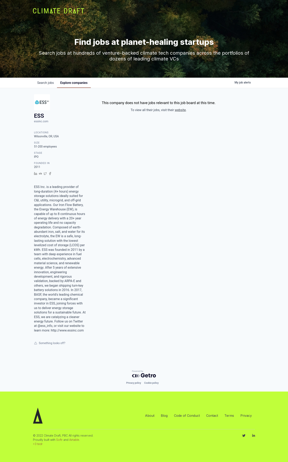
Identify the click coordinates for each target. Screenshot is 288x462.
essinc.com (41, 121)
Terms (229, 416)
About (149, 416)
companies (73, 83)
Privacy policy (133, 383)
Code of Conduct (187, 416)
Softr (59, 439)
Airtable (74, 439)
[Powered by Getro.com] (144, 374)
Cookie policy (151, 383)
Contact (212, 416)
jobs (45, 83)
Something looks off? (49, 343)
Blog (164, 416)
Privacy (246, 416)
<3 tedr (38, 444)
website (180, 110)
